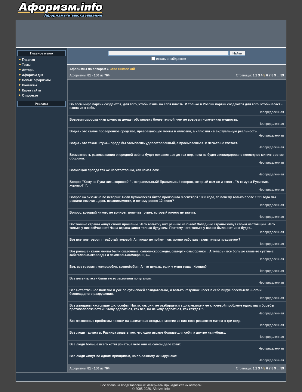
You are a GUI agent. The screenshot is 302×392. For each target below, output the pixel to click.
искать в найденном (171, 58)
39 (282, 75)
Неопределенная (271, 112)
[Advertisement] (151, 33)
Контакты (29, 85)
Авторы (28, 70)
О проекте (30, 95)
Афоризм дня (33, 75)
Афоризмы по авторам (87, 69)
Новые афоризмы (36, 80)
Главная (28, 59)
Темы (26, 64)
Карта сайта (31, 90)
